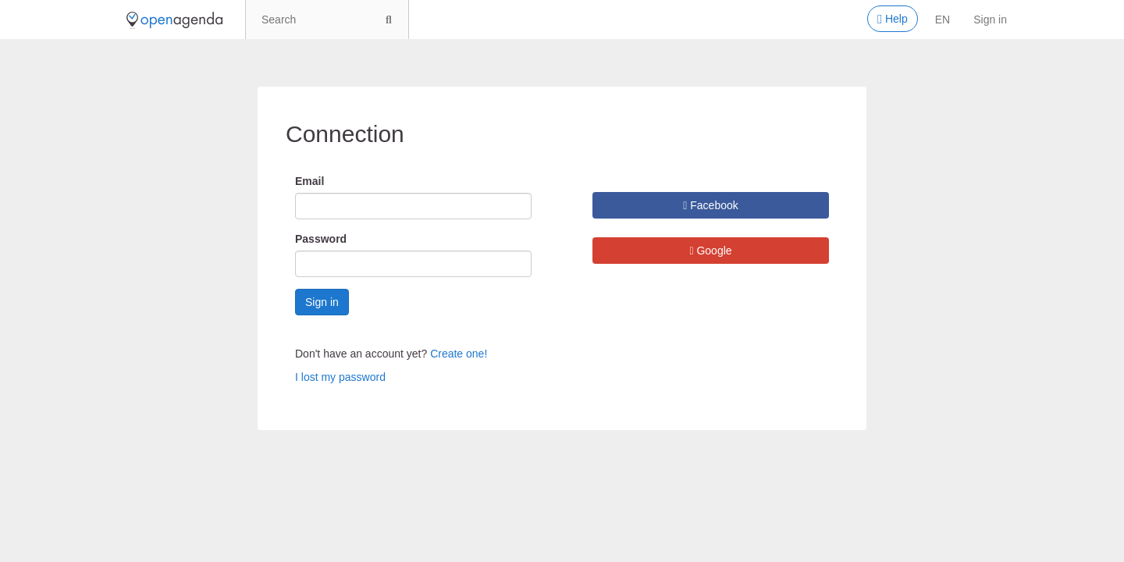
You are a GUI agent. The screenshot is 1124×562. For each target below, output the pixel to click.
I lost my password (340, 377)
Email (309, 181)
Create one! (458, 353)
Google (710, 250)
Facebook (710, 205)
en (942, 19)
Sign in (990, 19)
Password (321, 239)
